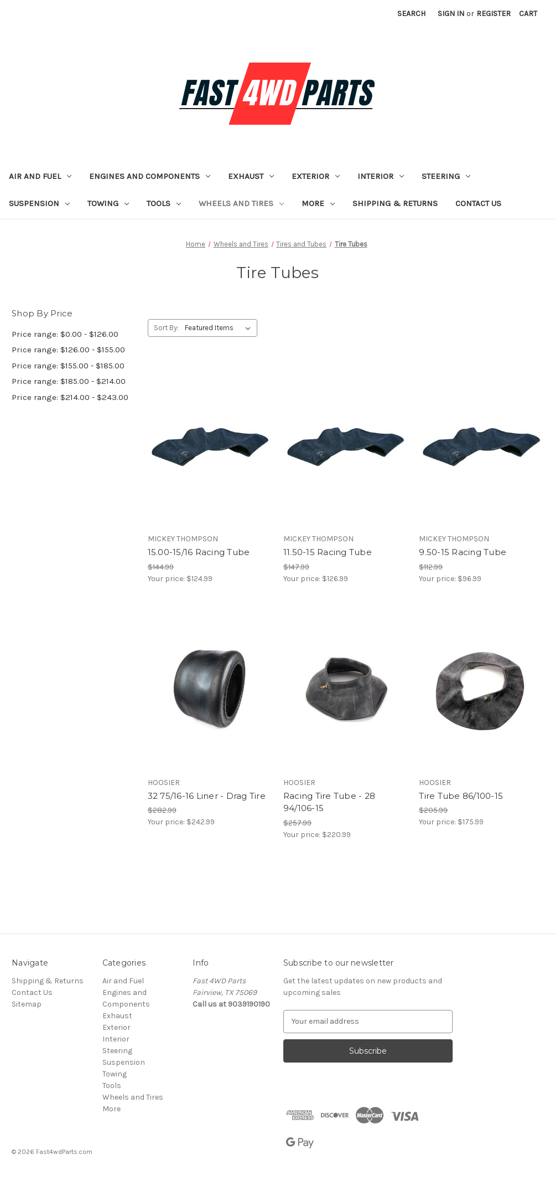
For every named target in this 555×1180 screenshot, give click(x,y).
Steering (446, 176)
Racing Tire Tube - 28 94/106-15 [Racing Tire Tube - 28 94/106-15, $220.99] (329, 802)
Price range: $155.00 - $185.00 (68, 366)
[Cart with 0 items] (528, 13)
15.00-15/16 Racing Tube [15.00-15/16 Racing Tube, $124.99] (199, 552)
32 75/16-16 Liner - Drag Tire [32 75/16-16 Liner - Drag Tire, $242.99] (207, 796)
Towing (108, 203)
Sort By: (166, 328)
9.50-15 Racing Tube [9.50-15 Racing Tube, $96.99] (462, 552)
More (318, 203)
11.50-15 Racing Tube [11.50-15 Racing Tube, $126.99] (327, 552)
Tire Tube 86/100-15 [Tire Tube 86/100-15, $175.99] (461, 796)
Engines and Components (149, 176)
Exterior (316, 176)
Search (411, 13)
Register (493, 13)
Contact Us (478, 203)
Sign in (451, 13)
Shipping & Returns (395, 203)
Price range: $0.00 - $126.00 (65, 334)
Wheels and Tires (241, 203)
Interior (380, 176)
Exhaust (251, 176)
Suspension (39, 203)
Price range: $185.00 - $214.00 (69, 381)
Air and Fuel (40, 176)
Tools (164, 203)
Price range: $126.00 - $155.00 (68, 350)
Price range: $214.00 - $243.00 (70, 397)
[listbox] (220, 328)
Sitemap (27, 1004)
